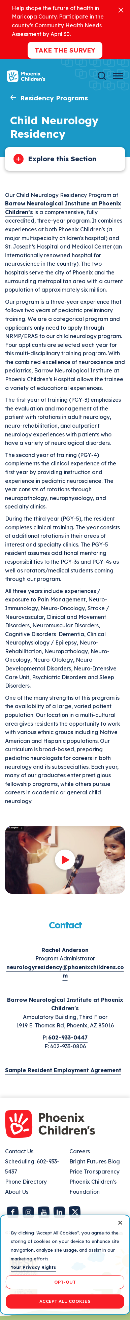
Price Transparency (94, 1171)
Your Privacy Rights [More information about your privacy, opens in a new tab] (33, 1267)
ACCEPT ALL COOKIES (64, 1301)
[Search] (102, 75)
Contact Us (19, 1151)
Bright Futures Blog (94, 1161)
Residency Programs (54, 98)
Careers (79, 1151)
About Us (16, 1191)
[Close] (121, 9)
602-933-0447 (68, 1037)
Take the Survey (65, 50)
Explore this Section (62, 159)
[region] (65, 1265)
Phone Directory (26, 1181)
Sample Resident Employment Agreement (63, 1070)
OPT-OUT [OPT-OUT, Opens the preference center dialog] (65, 1282)
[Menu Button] (118, 76)
